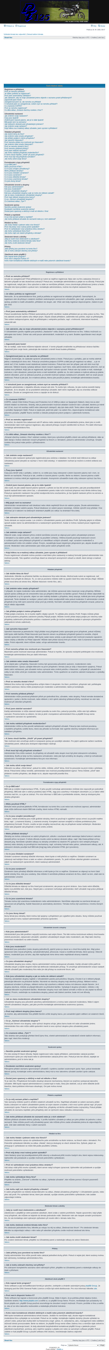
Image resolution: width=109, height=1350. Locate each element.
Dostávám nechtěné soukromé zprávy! (20, 209)
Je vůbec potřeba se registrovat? (17, 94)
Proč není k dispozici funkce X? (17, 259)
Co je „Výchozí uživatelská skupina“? (19, 199)
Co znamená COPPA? (13, 106)
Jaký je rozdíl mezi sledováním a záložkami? (22, 239)
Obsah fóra (8, 37)
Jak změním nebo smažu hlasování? (19, 144)
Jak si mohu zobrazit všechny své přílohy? (21, 251)
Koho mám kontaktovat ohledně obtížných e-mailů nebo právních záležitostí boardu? (38, 261)
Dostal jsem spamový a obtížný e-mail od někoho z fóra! (26, 211)
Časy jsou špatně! (12, 118)
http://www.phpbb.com (28, 1300)
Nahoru (7, 289)
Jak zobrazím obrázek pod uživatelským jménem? (24, 124)
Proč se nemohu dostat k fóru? (16, 146)
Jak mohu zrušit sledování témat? (18, 243)
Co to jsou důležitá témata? (15, 177)
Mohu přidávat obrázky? (14, 171)
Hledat (101, 26)
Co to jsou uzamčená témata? (16, 179)
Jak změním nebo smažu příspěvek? (19, 136)
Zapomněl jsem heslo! (13, 100)
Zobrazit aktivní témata (35, 34)
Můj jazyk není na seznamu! (15, 122)
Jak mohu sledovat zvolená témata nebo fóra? (23, 241)
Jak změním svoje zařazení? (16, 126)
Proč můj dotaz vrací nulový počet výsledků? (22, 227)
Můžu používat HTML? (13, 167)
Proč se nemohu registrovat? (16, 108)
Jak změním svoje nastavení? (16, 116)
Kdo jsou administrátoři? (14, 187)
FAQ (93, 26)
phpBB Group (91, 1285)
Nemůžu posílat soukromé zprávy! (18, 207)
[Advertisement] (54, 61)
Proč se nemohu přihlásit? (15, 91)
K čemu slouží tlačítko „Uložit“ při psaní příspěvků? (24, 155)
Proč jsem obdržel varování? (16, 151)
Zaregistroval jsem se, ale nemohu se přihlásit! (23, 102)
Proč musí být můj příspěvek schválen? (20, 157)
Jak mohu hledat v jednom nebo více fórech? (22, 225)
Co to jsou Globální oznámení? (17, 173)
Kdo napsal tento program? (15, 257)
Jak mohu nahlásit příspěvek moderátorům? (22, 153)
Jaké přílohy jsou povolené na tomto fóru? (21, 249)
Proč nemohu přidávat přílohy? (16, 148)
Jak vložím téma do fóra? (14, 134)
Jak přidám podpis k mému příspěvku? (20, 138)
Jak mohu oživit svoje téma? (16, 159)
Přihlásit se (9, 26)
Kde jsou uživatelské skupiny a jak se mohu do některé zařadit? (29, 193)
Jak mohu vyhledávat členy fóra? (17, 231)
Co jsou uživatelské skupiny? (16, 191)
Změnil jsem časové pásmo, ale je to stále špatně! (24, 120)
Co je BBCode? (11, 165)
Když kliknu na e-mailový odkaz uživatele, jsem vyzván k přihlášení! (31, 128)
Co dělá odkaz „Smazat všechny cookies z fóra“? (24, 110)
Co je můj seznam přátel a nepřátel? (19, 217)
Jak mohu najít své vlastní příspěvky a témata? (23, 233)
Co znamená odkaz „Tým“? (15, 201)
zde (95, 1288)
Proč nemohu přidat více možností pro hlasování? (24, 142)
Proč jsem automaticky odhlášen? (18, 96)
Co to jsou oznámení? (13, 175)
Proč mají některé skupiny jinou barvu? (20, 197)
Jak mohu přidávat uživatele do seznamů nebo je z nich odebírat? (30, 219)
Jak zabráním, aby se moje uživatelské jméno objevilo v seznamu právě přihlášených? (38, 98)
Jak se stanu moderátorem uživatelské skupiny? (23, 195)
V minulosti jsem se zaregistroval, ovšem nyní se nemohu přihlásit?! (31, 104)
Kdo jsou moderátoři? (13, 189)
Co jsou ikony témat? (13, 181)
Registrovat (20, 26)
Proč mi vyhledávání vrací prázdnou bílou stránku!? (25, 229)
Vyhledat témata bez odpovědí (14, 34)
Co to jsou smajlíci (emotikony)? (17, 169)
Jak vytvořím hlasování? (14, 140)
